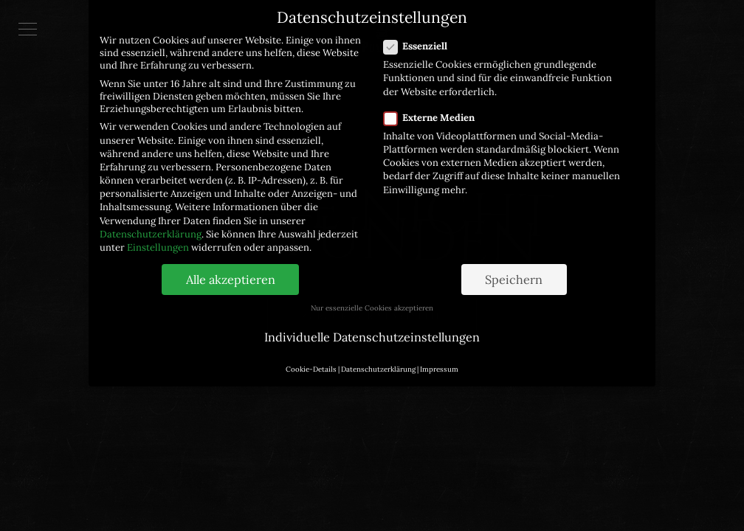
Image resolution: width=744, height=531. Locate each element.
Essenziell (420, 37)
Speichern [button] (513, 270)
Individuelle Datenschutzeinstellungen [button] (372, 327)
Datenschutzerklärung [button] (378, 360)
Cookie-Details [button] (311, 360)
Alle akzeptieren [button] (230, 270)
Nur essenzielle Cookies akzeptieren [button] (372, 299)
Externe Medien (433, 109)
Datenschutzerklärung (151, 225)
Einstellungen (158, 238)
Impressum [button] (439, 360)
